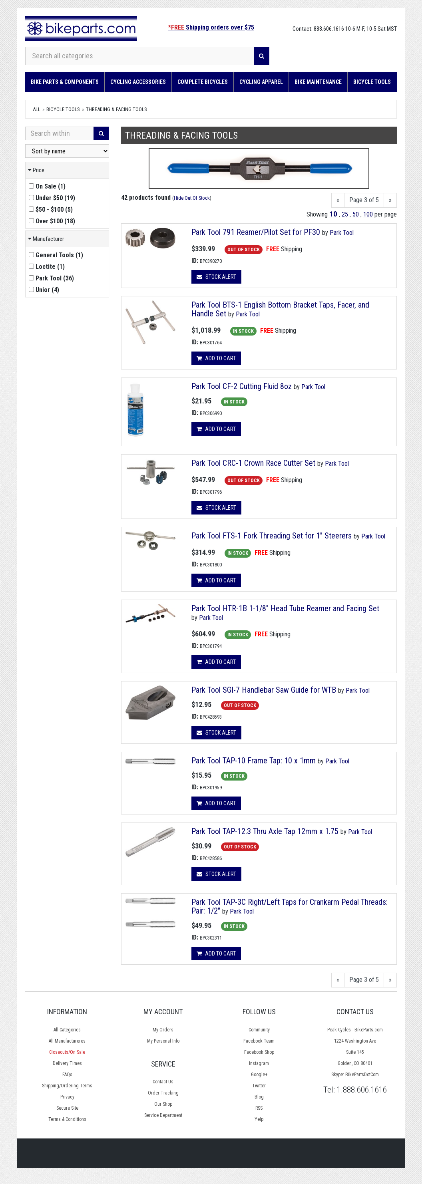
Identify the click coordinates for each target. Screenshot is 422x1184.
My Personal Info (163, 1041)
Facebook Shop (259, 1052)
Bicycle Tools (372, 82)
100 (368, 214)
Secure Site (67, 1108)
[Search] (261, 56)
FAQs (67, 1074)
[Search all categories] (139, 56)
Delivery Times (67, 1063)
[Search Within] (59, 133)
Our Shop (163, 1104)
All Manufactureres (67, 1041)
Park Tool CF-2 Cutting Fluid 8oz (241, 386)
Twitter (259, 1086)
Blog (259, 1097)
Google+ (259, 1074)
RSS (259, 1108)
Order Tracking (163, 1093)
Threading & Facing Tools (116, 109)
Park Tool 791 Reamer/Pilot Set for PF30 (255, 232)
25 (345, 214)
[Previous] (337, 200)
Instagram (259, 1063)
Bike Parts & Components (65, 82)
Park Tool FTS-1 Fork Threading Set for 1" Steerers (272, 535)
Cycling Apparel (261, 82)
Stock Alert (216, 277)
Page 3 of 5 (364, 200)
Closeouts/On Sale (67, 1052)
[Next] (390, 200)
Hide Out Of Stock (192, 198)
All (36, 109)
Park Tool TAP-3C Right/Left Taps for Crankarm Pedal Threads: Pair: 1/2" (289, 906)
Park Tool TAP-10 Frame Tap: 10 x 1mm (253, 760)
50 (355, 214)
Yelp (259, 1119)
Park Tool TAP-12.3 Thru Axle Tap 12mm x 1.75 (265, 831)
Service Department (163, 1115)
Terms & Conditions (67, 1119)
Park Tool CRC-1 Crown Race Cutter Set (254, 463)
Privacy (67, 1097)
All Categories (67, 1030)
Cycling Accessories (138, 82)
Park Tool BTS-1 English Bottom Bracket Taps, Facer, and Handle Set (280, 309)
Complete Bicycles (202, 82)
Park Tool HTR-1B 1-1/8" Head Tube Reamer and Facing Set (285, 608)
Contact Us (163, 1082)
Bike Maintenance (318, 82)
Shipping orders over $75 (211, 27)
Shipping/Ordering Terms (67, 1086)
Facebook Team (259, 1041)
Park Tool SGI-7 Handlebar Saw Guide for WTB (264, 690)
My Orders (163, 1030)
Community (259, 1030)
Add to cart (216, 358)
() (47, 186)
